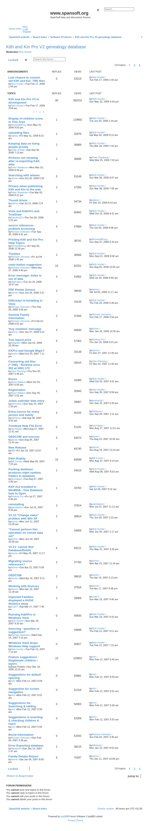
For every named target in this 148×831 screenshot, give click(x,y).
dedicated (16, 281)
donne (14, 178)
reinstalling (16, 504)
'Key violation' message (24, 329)
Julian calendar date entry (26, 400)
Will (13, 450)
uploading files (18, 132)
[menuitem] (24, 27)
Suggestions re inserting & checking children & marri (25, 720)
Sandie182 (17, 217)
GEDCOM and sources (24, 436)
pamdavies (17, 507)
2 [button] (134, 65)
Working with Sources (23, 586)
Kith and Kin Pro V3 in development (23, 101)
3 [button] (139, 65)
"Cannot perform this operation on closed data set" (25, 533)
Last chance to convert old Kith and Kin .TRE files (26, 79)
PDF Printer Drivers (21, 289)
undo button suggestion (25, 264)
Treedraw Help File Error (25, 425)
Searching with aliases (24, 175)
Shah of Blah (18, 150)
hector (14, 578)
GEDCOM (14, 575)
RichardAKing (18, 124)
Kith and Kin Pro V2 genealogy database (46, 46)
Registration (16, 390)
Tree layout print (19, 339)
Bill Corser (16, 461)
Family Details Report (23, 756)
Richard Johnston (20, 231)
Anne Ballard (18, 382)
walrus (14, 135)
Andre (14, 353)
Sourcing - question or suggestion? (24, 630)
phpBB (64, 816)
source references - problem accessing (21, 227)
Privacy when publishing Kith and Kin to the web (25, 187)
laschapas (16, 428)
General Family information (18, 316)
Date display (17, 458)
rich (94, 656)
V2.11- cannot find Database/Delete (21, 548)
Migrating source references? (20, 562)
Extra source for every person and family (23, 413)
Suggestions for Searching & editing (22, 704)
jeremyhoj (16, 403)
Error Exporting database (25, 745)
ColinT (14, 606)
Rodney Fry (98, 339)
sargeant (16, 342)
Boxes (12, 379)
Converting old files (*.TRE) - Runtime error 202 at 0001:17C (24, 365)
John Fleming (18, 371)
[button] (143, 65)
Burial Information (21, 734)
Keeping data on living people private (24, 145)
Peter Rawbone (19, 167)
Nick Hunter (25, 52)
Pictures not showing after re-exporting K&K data (24, 161)
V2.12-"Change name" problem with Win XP (23, 516)
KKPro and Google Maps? (26, 350)
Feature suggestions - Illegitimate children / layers (23, 660)
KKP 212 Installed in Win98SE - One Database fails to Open (25, 490)
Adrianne (16, 418)
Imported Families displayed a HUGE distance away (21, 600)
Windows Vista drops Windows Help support (24, 644)
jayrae (14, 439)
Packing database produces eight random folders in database (24, 473)
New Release (17, 447)
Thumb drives (17, 200)
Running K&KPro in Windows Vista (22, 616)
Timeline (14, 253)
